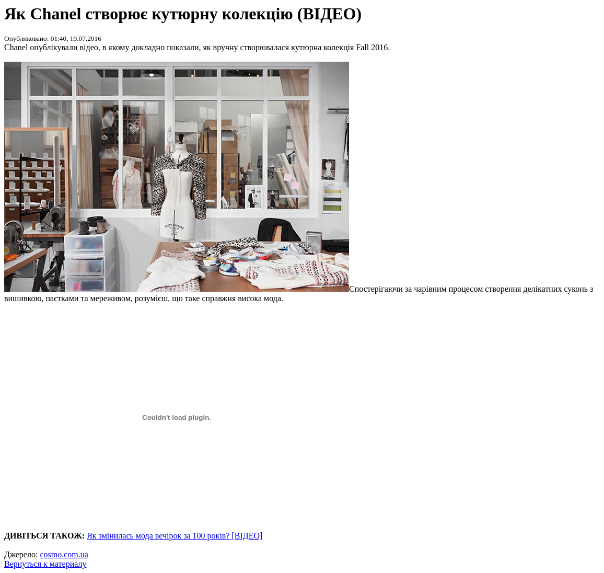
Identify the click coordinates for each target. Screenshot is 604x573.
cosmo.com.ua (64, 554)
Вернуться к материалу (45, 563)
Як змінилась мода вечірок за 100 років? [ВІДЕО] (174, 535)
